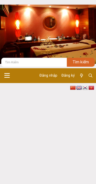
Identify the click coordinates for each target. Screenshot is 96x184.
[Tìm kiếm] (34, 62)
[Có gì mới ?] (81, 75)
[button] (7, 75)
